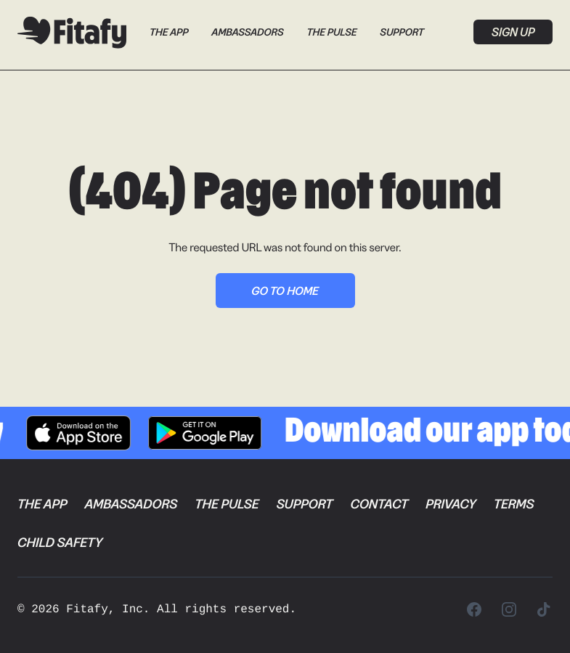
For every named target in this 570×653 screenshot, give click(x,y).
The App (169, 31)
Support (402, 31)
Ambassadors (247, 31)
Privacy (451, 504)
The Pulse (332, 31)
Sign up (513, 32)
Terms (514, 504)
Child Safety (59, 543)
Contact (379, 504)
